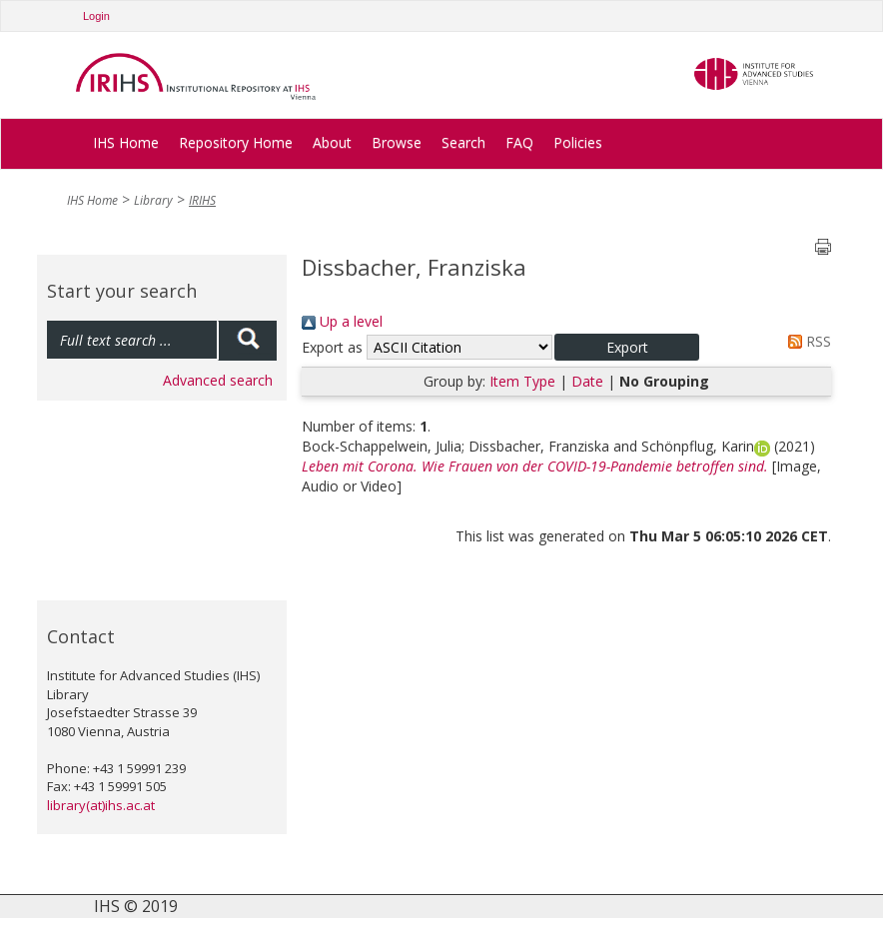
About (332, 142)
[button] (626, 347)
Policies (577, 142)
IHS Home (126, 142)
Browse (397, 142)
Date (587, 381)
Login (96, 16)
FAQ (519, 142)
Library (153, 200)
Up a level (342, 321)
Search (463, 142)
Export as (332, 347)
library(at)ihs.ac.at (101, 805)
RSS (806, 341)
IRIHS (202, 200)
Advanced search (218, 380)
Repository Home (236, 142)
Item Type (522, 381)
